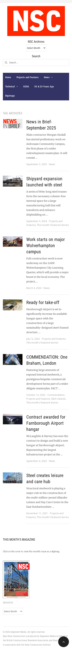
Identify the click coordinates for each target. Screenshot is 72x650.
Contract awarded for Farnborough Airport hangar (45, 423)
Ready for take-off (42, 302)
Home (8, 77)
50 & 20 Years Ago (44, 86)
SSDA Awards (58, 398)
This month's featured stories (53, 225)
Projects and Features (28, 77)
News (47, 77)
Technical (10, 86)
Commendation (56, 395)
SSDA (26, 86)
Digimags (10, 95)
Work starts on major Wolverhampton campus (45, 245)
